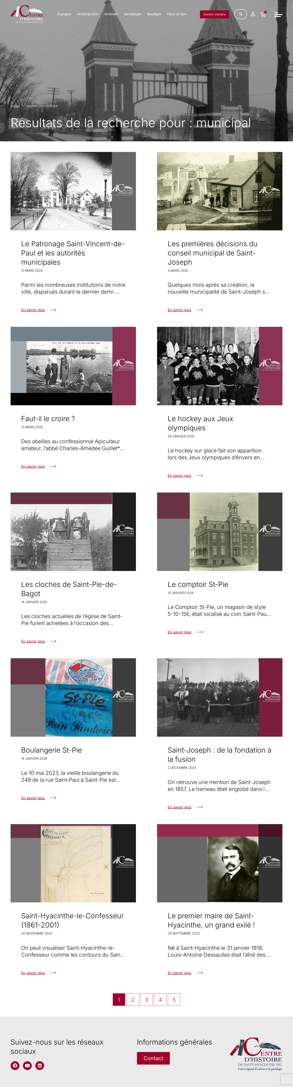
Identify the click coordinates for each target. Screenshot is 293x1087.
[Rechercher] (241, 14)
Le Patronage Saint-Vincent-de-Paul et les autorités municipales (73, 252)
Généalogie (132, 14)
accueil (15, 106)
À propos (64, 14)
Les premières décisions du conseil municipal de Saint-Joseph (213, 252)
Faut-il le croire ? (48, 418)
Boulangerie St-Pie (51, 750)
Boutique (154, 14)
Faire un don (176, 14)
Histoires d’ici (87, 14)
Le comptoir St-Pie (198, 584)
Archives (111, 14)
